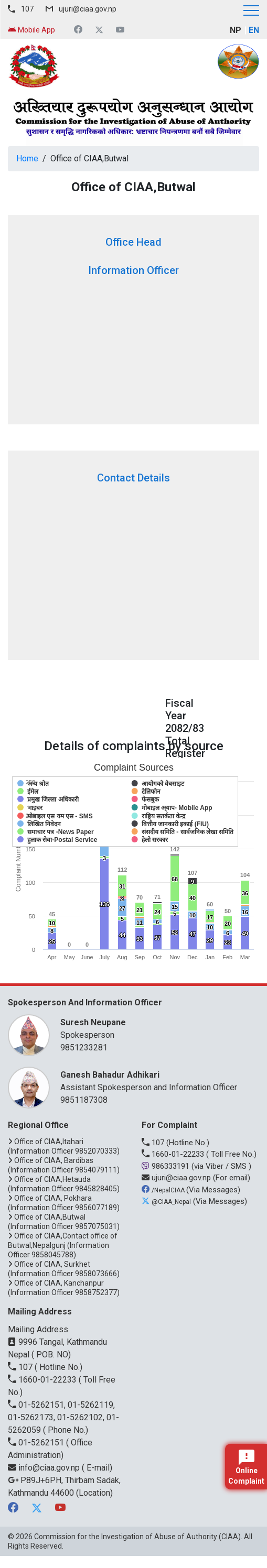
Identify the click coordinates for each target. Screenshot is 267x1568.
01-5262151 (37, 1443)
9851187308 (84, 1100)
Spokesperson (154, 1028)
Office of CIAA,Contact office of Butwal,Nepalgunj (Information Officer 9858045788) (63, 1245)
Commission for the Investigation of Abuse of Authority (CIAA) (137, 1536)
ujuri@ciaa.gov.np (87, 9)
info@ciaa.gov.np (45, 1468)
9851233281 (84, 1047)
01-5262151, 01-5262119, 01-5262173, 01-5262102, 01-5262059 (63, 1417)
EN (254, 30)
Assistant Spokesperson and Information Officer (154, 1080)
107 (27, 9)
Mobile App (31, 30)
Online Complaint (246, 1467)
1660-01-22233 (174, 1154)
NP (235, 30)
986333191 (166, 1166)
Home (27, 158)
